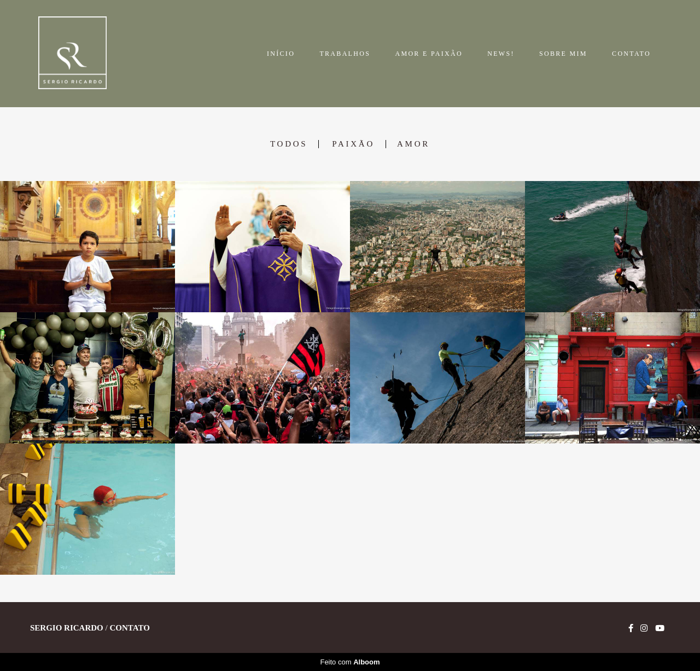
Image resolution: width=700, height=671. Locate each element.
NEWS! (501, 53)
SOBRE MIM (563, 53)
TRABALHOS (344, 53)
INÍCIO (281, 53)
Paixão (353, 144)
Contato (129, 628)
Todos (288, 144)
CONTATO (631, 53)
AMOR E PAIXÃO (428, 53)
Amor (413, 144)
